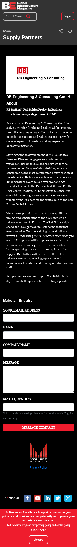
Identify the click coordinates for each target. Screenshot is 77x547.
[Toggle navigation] (71, 5)
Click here (38, 530)
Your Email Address (21, 310)
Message (11, 362)
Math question (17, 399)
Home (7, 30)
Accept (38, 539)
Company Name (16, 345)
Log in (67, 16)
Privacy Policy (38, 467)
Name (8, 327)
